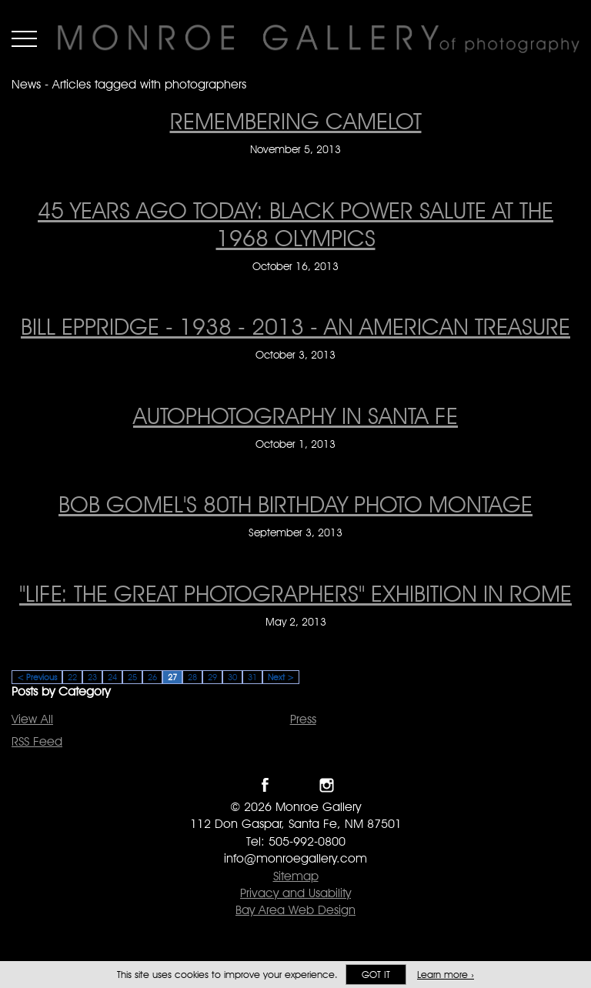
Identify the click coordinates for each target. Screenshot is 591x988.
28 (192, 677)
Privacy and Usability (295, 893)
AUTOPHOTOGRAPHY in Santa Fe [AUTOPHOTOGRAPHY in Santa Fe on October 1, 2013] (295, 415)
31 (252, 677)
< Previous (37, 677)
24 (112, 677)
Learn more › (445, 974)
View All (32, 719)
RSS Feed (37, 741)
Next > (281, 677)
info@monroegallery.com (295, 858)
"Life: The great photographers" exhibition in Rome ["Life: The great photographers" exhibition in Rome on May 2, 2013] (295, 593)
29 (212, 677)
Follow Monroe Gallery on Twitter (295, 785)
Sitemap (296, 876)
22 (72, 677)
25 (132, 677)
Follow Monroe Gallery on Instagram (326, 785)
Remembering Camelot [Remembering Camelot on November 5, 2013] (296, 121)
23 (92, 677)
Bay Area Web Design (295, 910)
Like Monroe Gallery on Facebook (265, 785)
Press (303, 719)
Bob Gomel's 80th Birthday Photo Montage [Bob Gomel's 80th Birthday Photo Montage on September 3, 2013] (295, 504)
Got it (376, 974)
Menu (24, 38)
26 (152, 677)
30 (232, 677)
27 (172, 677)
